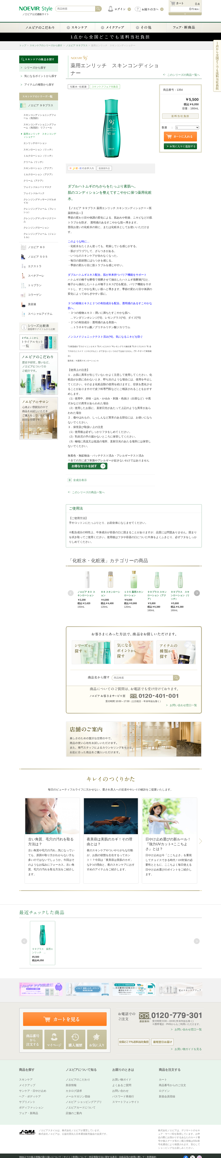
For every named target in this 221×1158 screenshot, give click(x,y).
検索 (176, 678)
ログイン (164, 1090)
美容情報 (71, 1085)
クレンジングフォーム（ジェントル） (39, 235)
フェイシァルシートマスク (37, 187)
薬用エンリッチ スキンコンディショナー (39, 135)
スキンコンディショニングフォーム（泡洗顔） (39, 116)
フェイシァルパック (33, 193)
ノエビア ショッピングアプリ (84, 1101)
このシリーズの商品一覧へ (183, 74)
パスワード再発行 (123, 1096)
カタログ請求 (74, 1090)
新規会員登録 (167, 1096)
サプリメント (27, 1101)
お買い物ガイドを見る (188, 1049)
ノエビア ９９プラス (77, 45)
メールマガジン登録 (78, 1096)
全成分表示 (80, 480)
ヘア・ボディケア (30, 1096)
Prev (71, 593)
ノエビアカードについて (81, 1107)
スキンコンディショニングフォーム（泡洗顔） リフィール (39, 126)
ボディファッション (31, 1107)
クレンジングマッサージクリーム (39, 220)
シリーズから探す (35, 67)
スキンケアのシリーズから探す (46, 45)
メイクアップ (27, 1085)
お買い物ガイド (121, 1079)
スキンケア (26, 1079)
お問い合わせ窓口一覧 (183, 705)
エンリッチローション (35, 143)
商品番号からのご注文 (172, 1085)
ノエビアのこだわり (78, 1079)
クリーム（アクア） (33, 180)
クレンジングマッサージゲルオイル (39, 201)
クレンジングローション (36, 227)
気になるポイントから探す (40, 76)
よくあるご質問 (121, 1085)
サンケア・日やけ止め (32, 1090)
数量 (164, 127)
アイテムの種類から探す (39, 84)
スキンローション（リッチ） (38, 149)
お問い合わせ (120, 1090)
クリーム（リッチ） (33, 162)
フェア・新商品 (28, 1113)
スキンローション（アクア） (38, 168)
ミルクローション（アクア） (38, 174)
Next (197, 593)
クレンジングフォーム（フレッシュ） (39, 210)
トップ (22, 45)
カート (163, 1079)
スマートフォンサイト (125, 1101)
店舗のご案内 (74, 1113)
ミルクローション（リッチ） (38, 155)
